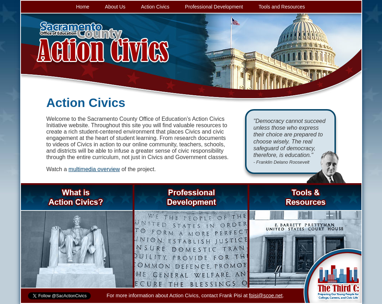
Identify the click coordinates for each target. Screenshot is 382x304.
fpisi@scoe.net (266, 295)
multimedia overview (94, 169)
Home (82, 7)
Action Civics (155, 7)
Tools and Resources (282, 7)
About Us (115, 7)
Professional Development (214, 7)
